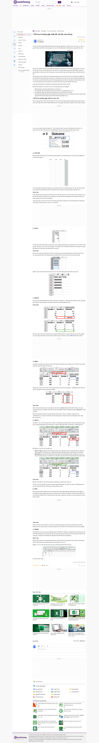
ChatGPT (38, 5)
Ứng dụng (43, 31)
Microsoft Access (38, 697)
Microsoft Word (37, 689)
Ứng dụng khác (73, 689)
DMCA (64, 734)
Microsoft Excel (60, 31)
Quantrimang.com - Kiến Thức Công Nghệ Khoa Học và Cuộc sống (21, 2)
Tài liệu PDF (55, 697)
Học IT (63, 5)
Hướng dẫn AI (26, 5)
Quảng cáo (56, 734)
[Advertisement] (49, 19)
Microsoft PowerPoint (39, 694)
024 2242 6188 (41, 737)
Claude (32, 5)
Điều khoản (35, 734)
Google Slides (55, 694)
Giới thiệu (30, 734)
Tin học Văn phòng (51, 31)
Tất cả (16, 5)
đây (71, 335)
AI (20, 5)
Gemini (43, 5)
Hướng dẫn (44, 734)
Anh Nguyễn (40, 41)
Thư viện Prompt (50, 5)
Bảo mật (39, 734)
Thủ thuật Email (74, 691)
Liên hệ (52, 734)
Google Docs (55, 689)
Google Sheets (55, 691)
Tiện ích (69, 5)
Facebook (61, 734)
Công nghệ (58, 5)
